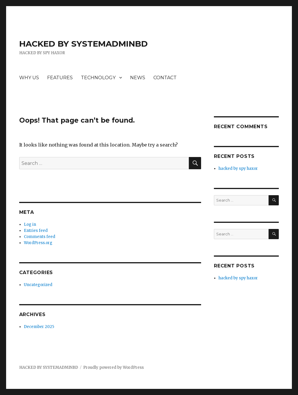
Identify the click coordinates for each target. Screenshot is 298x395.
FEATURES (60, 77)
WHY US (29, 77)
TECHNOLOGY (98, 77)
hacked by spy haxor (238, 168)
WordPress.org (38, 242)
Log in (30, 224)
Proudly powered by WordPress (113, 367)
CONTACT (165, 77)
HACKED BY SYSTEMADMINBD (83, 44)
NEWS (137, 77)
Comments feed (39, 236)
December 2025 (39, 326)
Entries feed (36, 230)
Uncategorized (38, 284)
